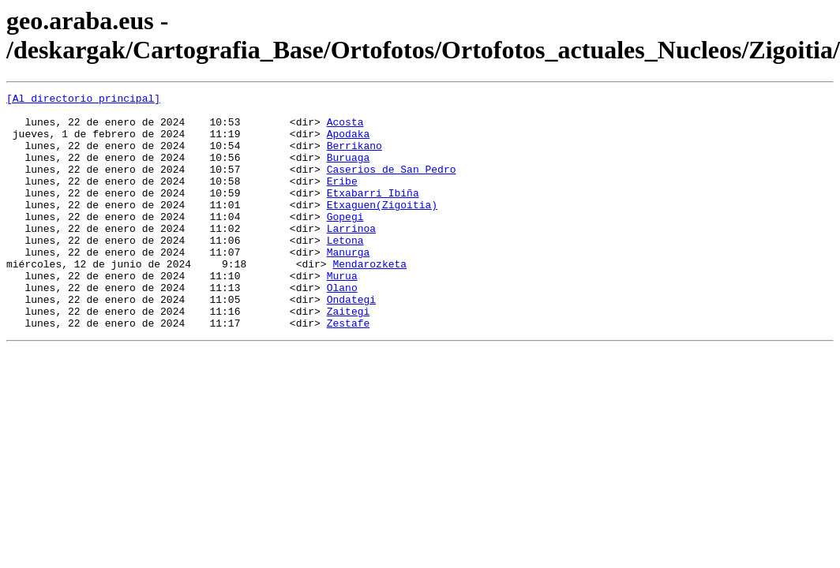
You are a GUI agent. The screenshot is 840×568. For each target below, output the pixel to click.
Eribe (342, 199)
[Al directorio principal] (83, 100)
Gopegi (345, 242)
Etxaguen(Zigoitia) (382, 228)
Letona (345, 270)
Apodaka (348, 143)
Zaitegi (348, 356)
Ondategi (351, 341)
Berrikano (354, 157)
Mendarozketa (369, 299)
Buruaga (348, 171)
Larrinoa (351, 256)
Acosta (345, 128)
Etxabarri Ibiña (373, 214)
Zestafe (348, 370)
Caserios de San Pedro (391, 185)
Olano (342, 327)
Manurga (348, 285)
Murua (342, 313)
